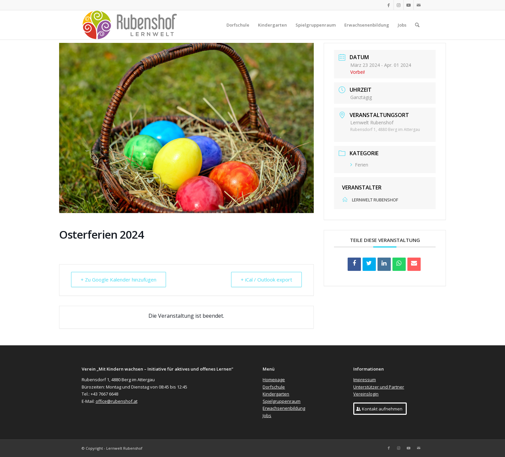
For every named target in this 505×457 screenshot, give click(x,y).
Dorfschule (274, 387)
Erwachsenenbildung (284, 408)
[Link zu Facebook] (388, 5)
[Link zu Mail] (419, 5)
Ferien (359, 165)
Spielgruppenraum (281, 401)
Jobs (267, 415)
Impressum (364, 380)
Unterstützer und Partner (378, 387)
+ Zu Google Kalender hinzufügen (118, 279)
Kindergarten (276, 394)
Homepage (274, 380)
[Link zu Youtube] (408, 5)
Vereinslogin (366, 394)
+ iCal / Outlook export (266, 279)
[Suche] (417, 25)
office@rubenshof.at (116, 401)
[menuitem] (238, 25)
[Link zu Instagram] (398, 5)
